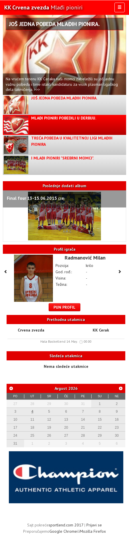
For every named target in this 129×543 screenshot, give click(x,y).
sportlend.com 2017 (66, 525)
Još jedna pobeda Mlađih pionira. (54, 24)
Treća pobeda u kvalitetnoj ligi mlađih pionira (71, 141)
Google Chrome (63, 531)
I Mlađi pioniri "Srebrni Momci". (62, 158)
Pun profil (64, 307)
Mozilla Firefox (93, 531)
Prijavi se (94, 525)
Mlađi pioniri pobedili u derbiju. (63, 118)
